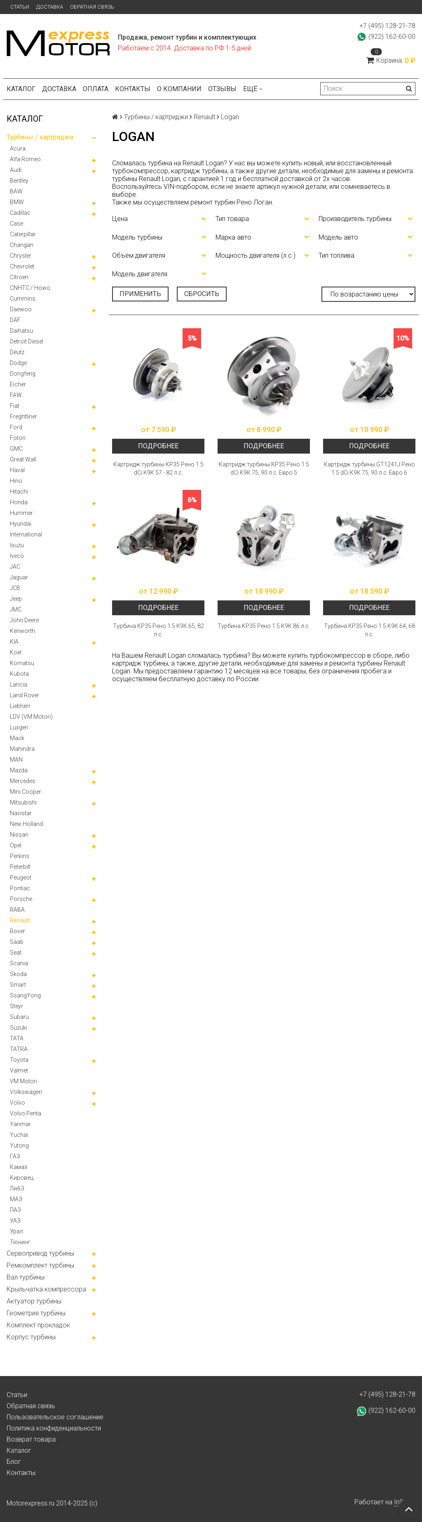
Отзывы (222, 89)
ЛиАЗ (17, 1188)
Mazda (19, 770)
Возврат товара (31, 1439)
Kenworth (22, 631)
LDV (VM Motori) (31, 716)
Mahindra (22, 749)
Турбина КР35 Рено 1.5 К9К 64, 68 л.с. (369, 630)
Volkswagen (26, 1092)
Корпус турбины (31, 1337)
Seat (15, 952)
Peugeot (20, 877)
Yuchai (19, 1135)
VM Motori (23, 1081)
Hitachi (19, 491)
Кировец (21, 1177)
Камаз (18, 1167)
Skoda (18, 974)
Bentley (19, 180)
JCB (15, 588)
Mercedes (22, 781)
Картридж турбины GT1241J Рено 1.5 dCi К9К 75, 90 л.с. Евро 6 (369, 468)
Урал (16, 1231)
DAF (15, 320)
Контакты (132, 89)
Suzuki (18, 1027)
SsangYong (25, 995)
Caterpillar (23, 234)
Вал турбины (26, 1277)
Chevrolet (22, 266)
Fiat (14, 405)
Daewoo (21, 309)
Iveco (17, 556)
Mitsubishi (23, 802)
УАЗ (15, 1220)
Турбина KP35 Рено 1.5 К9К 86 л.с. (264, 626)
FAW (16, 395)
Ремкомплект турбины (40, 1265)
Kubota (19, 673)
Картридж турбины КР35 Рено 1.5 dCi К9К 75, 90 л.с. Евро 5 (264, 468)
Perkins (19, 856)
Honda (19, 502)
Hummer (21, 513)
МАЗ (16, 1199)
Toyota (19, 1059)
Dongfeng (22, 373)
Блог (14, 1462)
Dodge (18, 363)
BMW (17, 202)
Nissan (19, 834)
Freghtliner (23, 416)
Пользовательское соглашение (55, 1417)
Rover (17, 931)
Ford (16, 427)
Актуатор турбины (34, 1301)
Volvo (17, 1102)
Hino (16, 481)
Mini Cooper (25, 791)
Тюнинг (20, 1242)
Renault (20, 920)
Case (16, 223)
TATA (16, 1038)
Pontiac (20, 888)
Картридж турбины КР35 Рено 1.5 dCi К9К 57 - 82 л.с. (158, 468)
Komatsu (22, 663)
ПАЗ (15, 1210)
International (26, 534)
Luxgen (19, 727)
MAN (16, 759)
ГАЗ (15, 1156)
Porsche (21, 899)
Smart (18, 984)
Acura (18, 148)
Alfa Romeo (25, 159)
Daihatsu (21, 330)
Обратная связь (92, 7)
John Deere (24, 620)
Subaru (19, 1017)
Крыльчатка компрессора (46, 1289)
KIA (14, 641)
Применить (140, 294)
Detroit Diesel (26, 341)
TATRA (19, 1049)
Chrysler (20, 255)
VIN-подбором (186, 187)
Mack (17, 738)
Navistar (21, 813)
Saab (16, 942)
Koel (15, 652)
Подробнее (158, 446)
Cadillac (20, 212)
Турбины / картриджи (40, 137)
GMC (16, 448)
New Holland (26, 824)
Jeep (16, 598)
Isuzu (17, 545)
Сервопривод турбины (40, 1253)
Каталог (21, 89)
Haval (17, 470)
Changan (21, 245)
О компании (179, 89)
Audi (15, 170)
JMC (15, 609)
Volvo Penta (25, 1113)
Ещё (253, 89)
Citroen (19, 277)
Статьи (19, 7)
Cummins (22, 298)
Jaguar (19, 577)
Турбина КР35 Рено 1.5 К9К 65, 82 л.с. (158, 630)
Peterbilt (20, 866)
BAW (16, 191)
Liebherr (20, 706)
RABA (17, 909)
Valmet (19, 1070)
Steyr (16, 1006)
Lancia (18, 684)
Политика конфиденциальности (54, 1428)
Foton (18, 438)
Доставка (49, 7)
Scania (19, 963)
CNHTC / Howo (30, 288)
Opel (15, 845)
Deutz (17, 352)
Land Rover (24, 695)
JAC (15, 566)
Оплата (95, 89)
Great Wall (23, 459)
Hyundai (20, 523)
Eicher (18, 384)
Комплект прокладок (38, 1325)
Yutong (19, 1145)
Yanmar (20, 1124)
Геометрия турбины (36, 1313)
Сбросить (201, 294)
